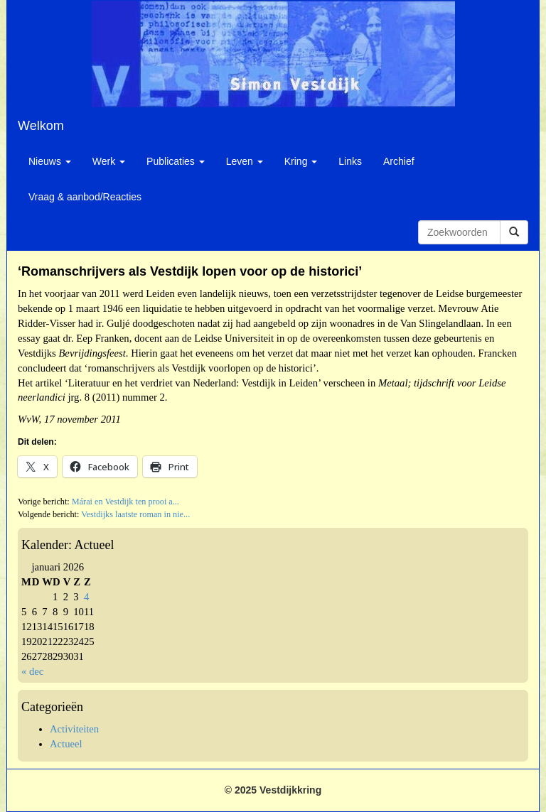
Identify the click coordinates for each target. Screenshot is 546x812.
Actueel (66, 743)
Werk (108, 161)
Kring (301, 161)
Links (350, 161)
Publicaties (175, 161)
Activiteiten (74, 729)
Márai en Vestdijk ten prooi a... (125, 502)
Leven (244, 161)
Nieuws (49, 161)
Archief (398, 161)
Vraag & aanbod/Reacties (84, 196)
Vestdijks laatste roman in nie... (135, 514)
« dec (32, 671)
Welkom (41, 126)
